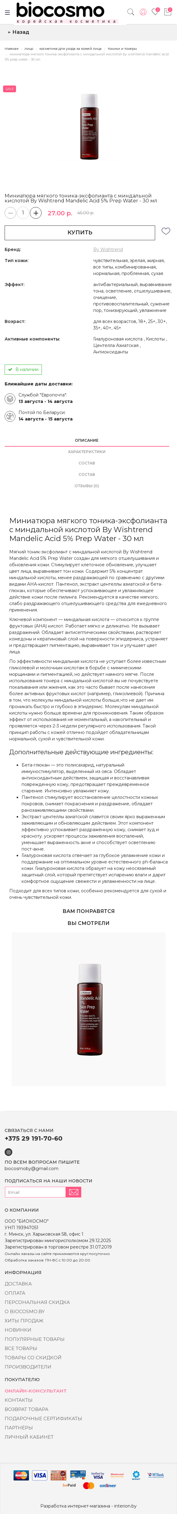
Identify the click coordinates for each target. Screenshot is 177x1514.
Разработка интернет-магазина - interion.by (88, 1506)
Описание (87, 440)
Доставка (18, 1284)
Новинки (18, 1330)
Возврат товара (26, 1409)
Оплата (15, 1293)
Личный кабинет (29, 1437)
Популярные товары (35, 1339)
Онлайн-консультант (36, 1391)
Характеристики (87, 451)
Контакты (19, 1400)
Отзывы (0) (86, 486)
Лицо (29, 48)
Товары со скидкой (33, 1358)
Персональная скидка (37, 1302)
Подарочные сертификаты (43, 1418)
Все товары (21, 1348)
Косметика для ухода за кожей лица (70, 48)
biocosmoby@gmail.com (31, 1168)
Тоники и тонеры (122, 48)
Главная (11, 48)
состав (86, 463)
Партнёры (19, 1428)
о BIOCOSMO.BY (25, 1311)
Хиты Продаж (24, 1321)
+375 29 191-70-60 (33, 1138)
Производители (28, 1367)
